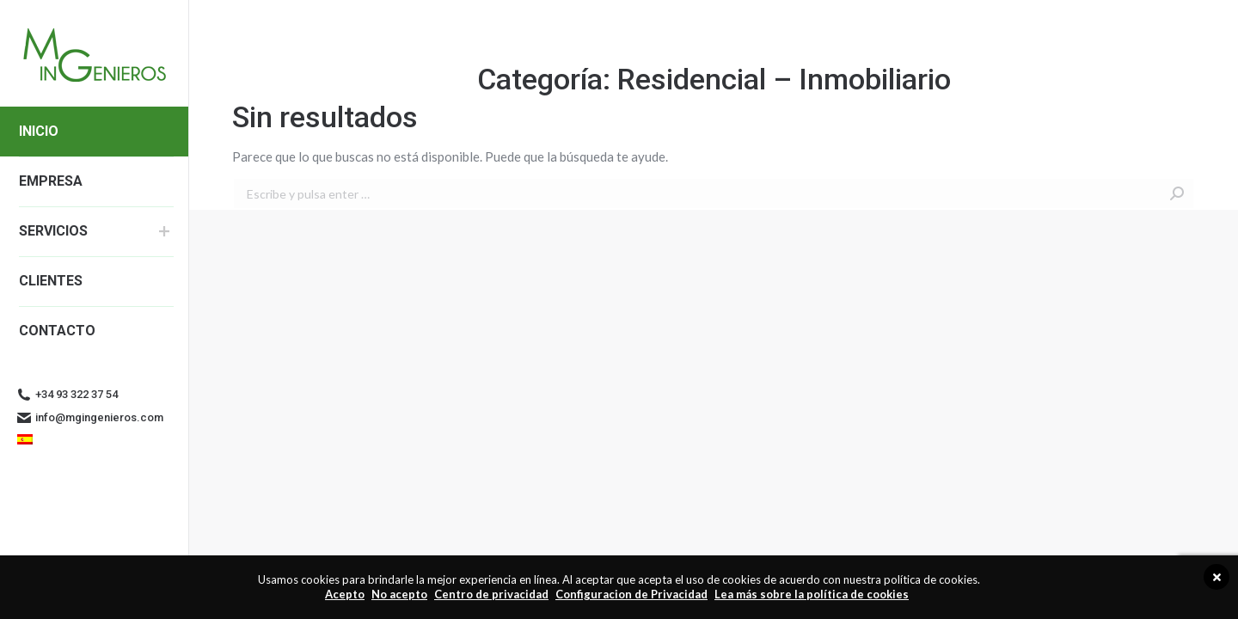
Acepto (345, 594)
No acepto (399, 594)
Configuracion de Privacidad (631, 594)
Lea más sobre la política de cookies (811, 594)
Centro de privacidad (491, 594)
